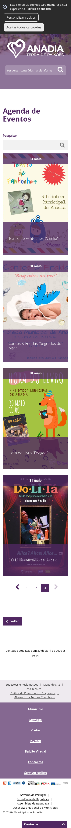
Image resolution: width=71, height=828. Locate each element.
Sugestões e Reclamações (22, 684)
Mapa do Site (51, 684)
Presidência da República (33, 799)
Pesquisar (10, 135)
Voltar (14, 621)
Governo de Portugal (33, 795)
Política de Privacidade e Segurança (32, 693)
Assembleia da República (33, 803)
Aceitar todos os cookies (23, 27)
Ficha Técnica (32, 689)
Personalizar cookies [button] (21, 17)
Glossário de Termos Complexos (34, 697)
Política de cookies (39, 9)
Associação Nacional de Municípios (35, 807)
